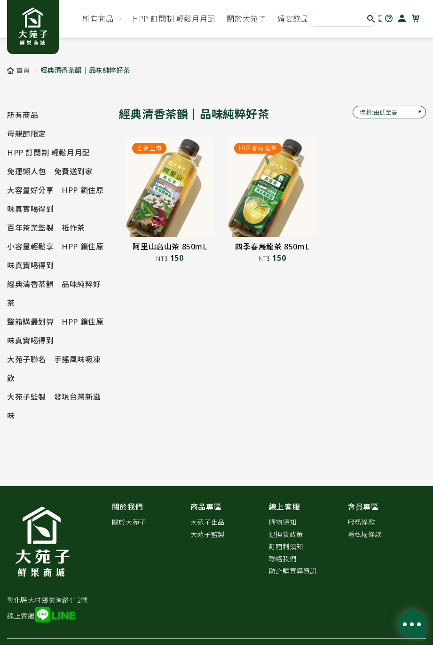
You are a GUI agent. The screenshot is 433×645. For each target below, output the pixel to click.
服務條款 (361, 522)
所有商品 (97, 19)
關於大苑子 (246, 19)
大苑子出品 (207, 522)
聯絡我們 (282, 558)
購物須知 (282, 522)
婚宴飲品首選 (300, 19)
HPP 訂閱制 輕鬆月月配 (174, 19)
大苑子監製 (207, 534)
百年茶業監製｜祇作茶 (46, 228)
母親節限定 (26, 134)
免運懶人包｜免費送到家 (50, 171)
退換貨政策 (286, 534)
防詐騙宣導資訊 (293, 571)
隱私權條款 (364, 534)
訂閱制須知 (286, 546)
